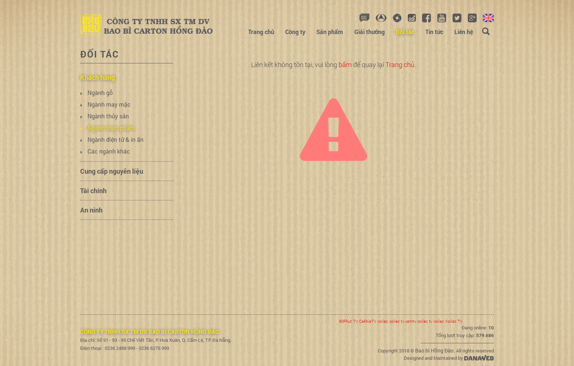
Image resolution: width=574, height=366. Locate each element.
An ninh (91, 221)
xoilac (382, 321)
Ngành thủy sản (108, 127)
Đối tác (99, 54)
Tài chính (93, 201)
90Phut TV (348, 321)
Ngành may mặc (109, 115)
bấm (345, 64)
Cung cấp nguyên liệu (111, 182)
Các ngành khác (108, 162)
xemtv (410, 321)
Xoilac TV (454, 321)
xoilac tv (396, 321)
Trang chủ (399, 64)
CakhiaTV (367, 321)
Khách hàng (97, 88)
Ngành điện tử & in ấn (115, 151)
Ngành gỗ (100, 104)
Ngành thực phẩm (111, 139)
